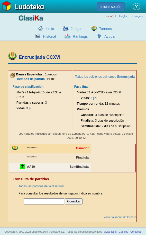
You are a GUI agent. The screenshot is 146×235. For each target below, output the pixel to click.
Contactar (135, 231)
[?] (30, 108)
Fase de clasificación (28, 87)
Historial (49, 36)
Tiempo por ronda (90, 103)
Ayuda (109, 36)
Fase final (81, 87)
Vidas (20, 108)
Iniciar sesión (110, 7)
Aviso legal (110, 231)
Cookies (123, 231)
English (123, 16)
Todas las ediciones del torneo (105, 77)
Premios (83, 109)
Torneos (105, 29)
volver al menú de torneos (120, 217)
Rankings (80, 36)
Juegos (76, 29)
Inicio (50, 29)
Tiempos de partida (30, 79)
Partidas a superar (29, 102)
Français (137, 16)
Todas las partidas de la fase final (41, 186)
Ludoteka (29, 7)
